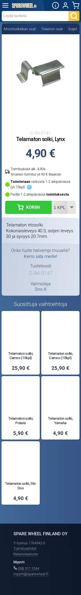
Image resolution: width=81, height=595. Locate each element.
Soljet (72, 29)
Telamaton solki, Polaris (20, 420)
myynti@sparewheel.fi (30, 574)
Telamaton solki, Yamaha (60, 420)
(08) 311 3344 (28, 568)
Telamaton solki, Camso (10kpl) (20, 355)
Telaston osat (52, 29)
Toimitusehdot (25, 548)
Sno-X (40, 289)
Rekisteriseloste (25, 554)
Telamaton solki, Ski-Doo (21, 485)
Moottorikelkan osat (20, 29)
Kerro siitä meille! (40, 256)
